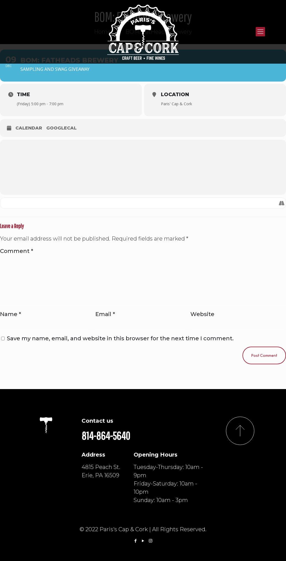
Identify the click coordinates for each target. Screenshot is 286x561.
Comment (16, 251)
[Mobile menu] (260, 31)
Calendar (28, 128)
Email (105, 314)
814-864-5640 (106, 435)
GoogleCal (61, 128)
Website (202, 314)
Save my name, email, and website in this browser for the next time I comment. (120, 338)
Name (10, 314)
